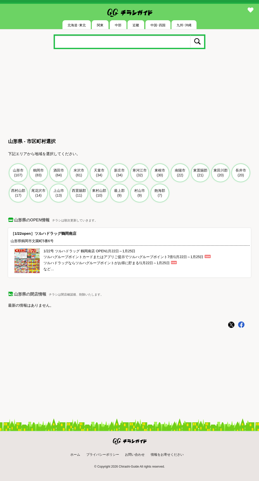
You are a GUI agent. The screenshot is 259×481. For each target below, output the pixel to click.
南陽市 (180, 173)
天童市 (99, 173)
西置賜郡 (79, 193)
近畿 (136, 25)
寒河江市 (139, 173)
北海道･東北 (77, 25)
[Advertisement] (129, 94)
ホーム (75, 454)
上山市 (59, 193)
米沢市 (79, 173)
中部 (118, 25)
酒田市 (59, 173)
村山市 (139, 193)
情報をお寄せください (167, 454)
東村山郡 (99, 193)
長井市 (241, 173)
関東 (100, 25)
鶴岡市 (38, 173)
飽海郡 (160, 193)
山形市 (18, 173)
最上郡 (119, 193)
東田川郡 (220, 173)
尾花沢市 (38, 193)
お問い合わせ (135, 454)
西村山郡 (18, 193)
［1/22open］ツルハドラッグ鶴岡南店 (43, 233)
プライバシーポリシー (102, 454)
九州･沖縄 (184, 25)
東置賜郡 (200, 173)
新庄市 (119, 173)
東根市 (160, 173)
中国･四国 (157, 25)
